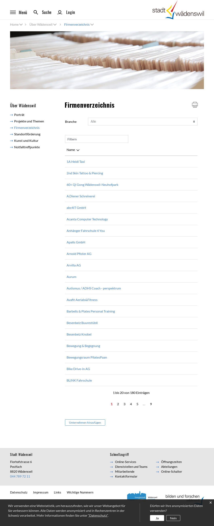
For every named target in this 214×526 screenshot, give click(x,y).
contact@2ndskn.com (159, 173)
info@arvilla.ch (154, 270)
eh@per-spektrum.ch (158, 293)
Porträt (19, 115)
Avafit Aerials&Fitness (82, 309)
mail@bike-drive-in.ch (159, 383)
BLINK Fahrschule (79, 395)
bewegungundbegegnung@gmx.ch (168, 360)
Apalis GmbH (76, 247)
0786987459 (122, 372)
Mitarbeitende (124, 486)
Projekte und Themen (29, 121)
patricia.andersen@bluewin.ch (165, 372)
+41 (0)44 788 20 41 (127, 337)
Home (14, 24)
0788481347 (122, 321)
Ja (157, 518)
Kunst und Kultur (26, 140)
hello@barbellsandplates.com (164, 321)
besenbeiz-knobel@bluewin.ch (165, 349)
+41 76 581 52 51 (125, 293)
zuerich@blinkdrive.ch (159, 395)
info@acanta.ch (155, 224)
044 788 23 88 (123, 349)
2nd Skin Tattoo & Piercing (85, 173)
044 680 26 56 (123, 212)
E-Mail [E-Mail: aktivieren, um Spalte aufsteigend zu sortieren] (149, 149)
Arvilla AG (74, 270)
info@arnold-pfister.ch (159, 258)
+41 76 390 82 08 (125, 281)
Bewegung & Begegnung (83, 360)
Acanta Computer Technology (87, 224)
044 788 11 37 (123, 258)
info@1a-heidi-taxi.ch (159, 161)
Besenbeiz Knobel (79, 349)
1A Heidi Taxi (76, 161)
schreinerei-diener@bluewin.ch (165, 201)
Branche (71, 121)
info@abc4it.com (156, 212)
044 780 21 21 (123, 270)
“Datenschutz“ (98, 515)
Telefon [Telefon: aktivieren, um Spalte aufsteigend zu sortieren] (118, 149)
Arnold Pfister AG (79, 258)
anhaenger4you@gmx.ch (161, 235)
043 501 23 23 (123, 247)
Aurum (71, 281)
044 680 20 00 (123, 224)
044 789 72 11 (20, 491)
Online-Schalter (171, 486)
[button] (43, 24)
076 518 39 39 (123, 161)
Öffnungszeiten (171, 476)
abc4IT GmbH (76, 212)
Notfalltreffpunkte (27, 147)
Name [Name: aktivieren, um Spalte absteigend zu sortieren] (71, 149)
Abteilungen (169, 481)
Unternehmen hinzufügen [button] (85, 437)
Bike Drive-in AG (78, 383)
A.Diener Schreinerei (81, 201)
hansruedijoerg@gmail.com (163, 184)
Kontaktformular (126, 491)
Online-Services (125, 476)
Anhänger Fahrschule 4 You (86, 235)
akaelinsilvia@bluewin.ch (161, 337)
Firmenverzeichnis (35, 127)
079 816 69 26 (123, 309)
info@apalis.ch (154, 247)
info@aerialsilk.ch (156, 309)
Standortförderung (27, 134)
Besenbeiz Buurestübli (82, 337)
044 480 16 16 (123, 173)
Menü (18, 12)
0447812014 (122, 201)
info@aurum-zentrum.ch (161, 281)
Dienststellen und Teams (131, 481)
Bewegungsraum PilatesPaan (87, 372)
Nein (173, 518)
